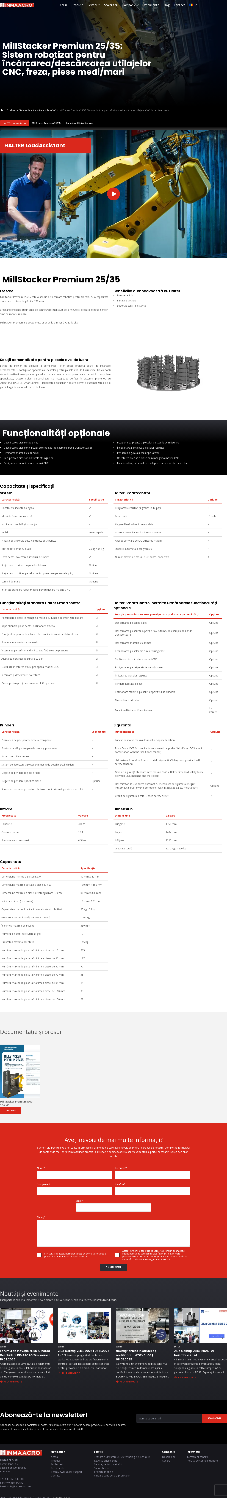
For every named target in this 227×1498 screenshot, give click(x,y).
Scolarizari (142, 5)
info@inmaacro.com (19, 1485)
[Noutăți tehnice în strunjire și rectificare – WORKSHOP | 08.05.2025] (142, 1324)
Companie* (43, 1183)
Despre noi (168, 1456)
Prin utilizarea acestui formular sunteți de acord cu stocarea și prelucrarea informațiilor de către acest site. (75, 1254)
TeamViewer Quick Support (66, 1471)
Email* (80, 1200)
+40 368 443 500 (14, 1478)
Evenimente (181, 5)
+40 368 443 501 (15, 1482)
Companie (161, 5)
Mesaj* (41, 1216)
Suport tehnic (101, 1467)
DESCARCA (11, 1110)
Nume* (41, 1167)
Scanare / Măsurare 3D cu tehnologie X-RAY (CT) (122, 1456)
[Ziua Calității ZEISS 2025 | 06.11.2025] (84, 1324)
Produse (108, 5)
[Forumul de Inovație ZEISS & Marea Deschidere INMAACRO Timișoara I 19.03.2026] (26, 1324)
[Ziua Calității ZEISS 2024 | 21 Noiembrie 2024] (200, 1324)
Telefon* (120, 1183)
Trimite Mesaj (113, 1266)
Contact (209, 5)
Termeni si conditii (197, 1456)
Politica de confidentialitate (202, 1460)
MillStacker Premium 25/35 (46, 123)
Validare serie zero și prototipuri (112, 1474)
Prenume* (121, 1167)
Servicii (124, 5)
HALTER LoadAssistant (14, 123)
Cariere (166, 1460)
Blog (197, 5)
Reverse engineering (105, 1460)
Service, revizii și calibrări (108, 1463)
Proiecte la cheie (103, 1471)
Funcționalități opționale (79, 123)
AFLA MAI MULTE (13, 1380)
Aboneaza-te (214, 1417)
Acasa (94, 5)
